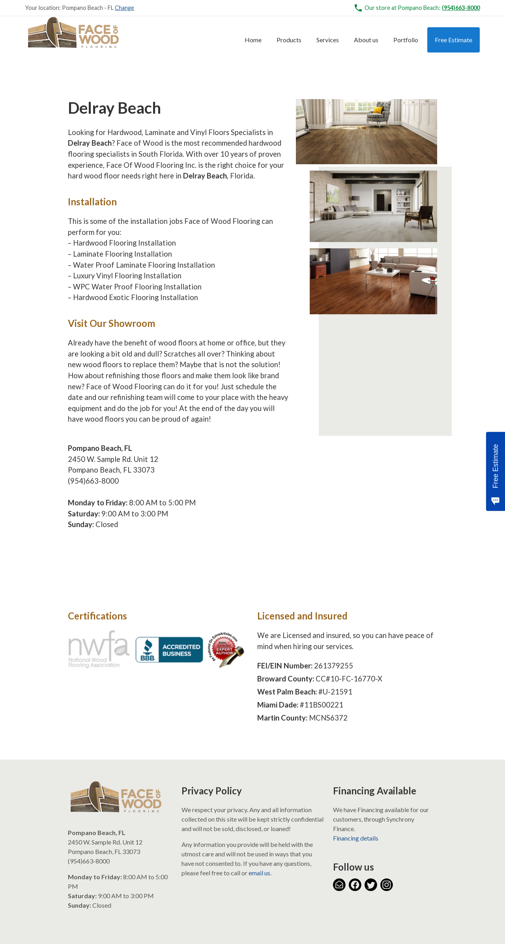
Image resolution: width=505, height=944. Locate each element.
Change (124, 7)
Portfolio (405, 39)
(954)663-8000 (461, 7)
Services (327, 39)
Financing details (355, 838)
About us (366, 39)
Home (253, 39)
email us (259, 872)
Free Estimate (453, 39)
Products (289, 39)
